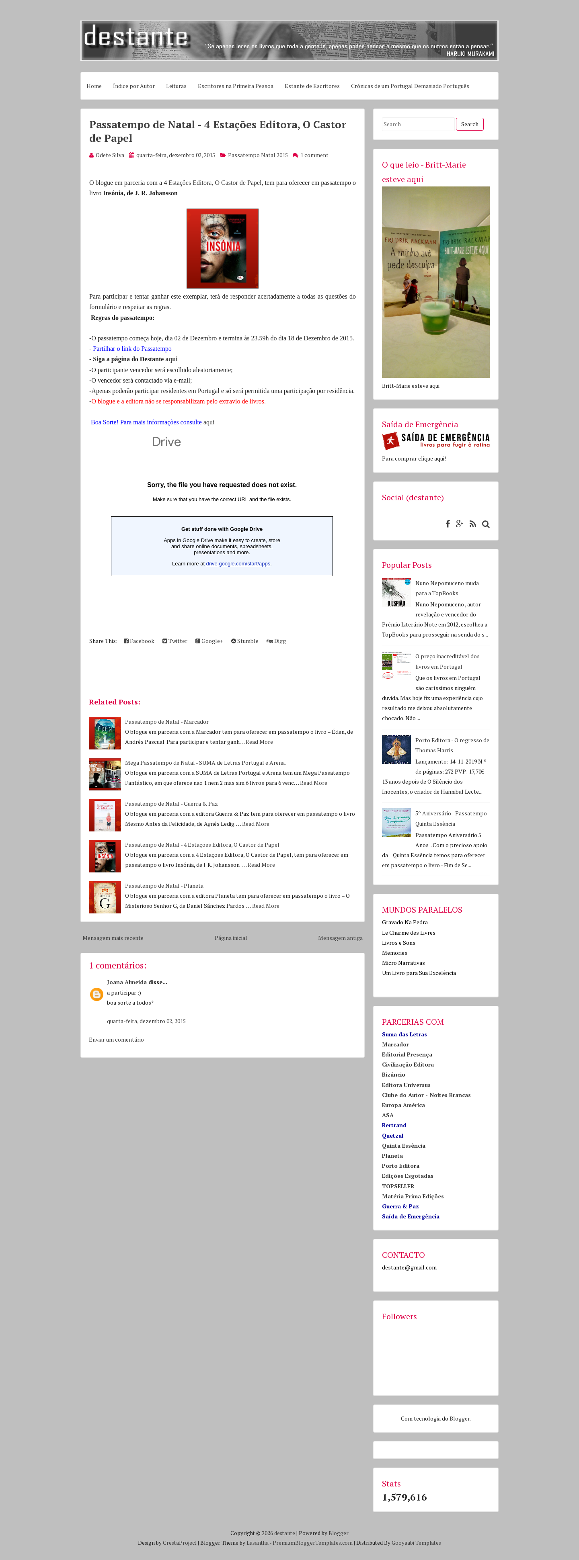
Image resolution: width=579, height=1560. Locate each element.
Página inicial (231, 938)
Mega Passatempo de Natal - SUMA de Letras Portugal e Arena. (205, 762)
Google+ (209, 641)
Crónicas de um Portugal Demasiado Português (410, 86)
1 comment (314, 155)
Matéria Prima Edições (413, 1196)
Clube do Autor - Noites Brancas (426, 1095)
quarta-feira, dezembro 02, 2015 (146, 1021)
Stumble (245, 641)
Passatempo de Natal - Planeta (164, 885)
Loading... (222, 528)
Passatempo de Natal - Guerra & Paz (171, 803)
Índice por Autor (134, 86)
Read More (259, 741)
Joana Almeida (127, 982)
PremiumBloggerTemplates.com (313, 1542)
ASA (388, 1115)
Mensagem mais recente (113, 938)
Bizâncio (393, 1074)
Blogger (460, 1418)
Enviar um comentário (116, 1039)
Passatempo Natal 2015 (258, 155)
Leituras (176, 86)
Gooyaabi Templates (416, 1542)
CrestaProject (180, 1542)
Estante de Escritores (312, 86)
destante (284, 1533)
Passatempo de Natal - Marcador (167, 721)
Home (94, 86)
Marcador (395, 1044)
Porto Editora (400, 1165)
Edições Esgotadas (407, 1175)
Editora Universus (406, 1085)
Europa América (403, 1105)
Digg (276, 641)
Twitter (174, 641)
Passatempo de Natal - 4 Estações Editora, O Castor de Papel (202, 844)
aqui (171, 359)
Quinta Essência (403, 1145)
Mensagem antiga (340, 938)
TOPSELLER (398, 1186)
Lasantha (257, 1542)
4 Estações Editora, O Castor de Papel (212, 182)
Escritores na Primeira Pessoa (235, 86)
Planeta (392, 1155)
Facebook (139, 641)
